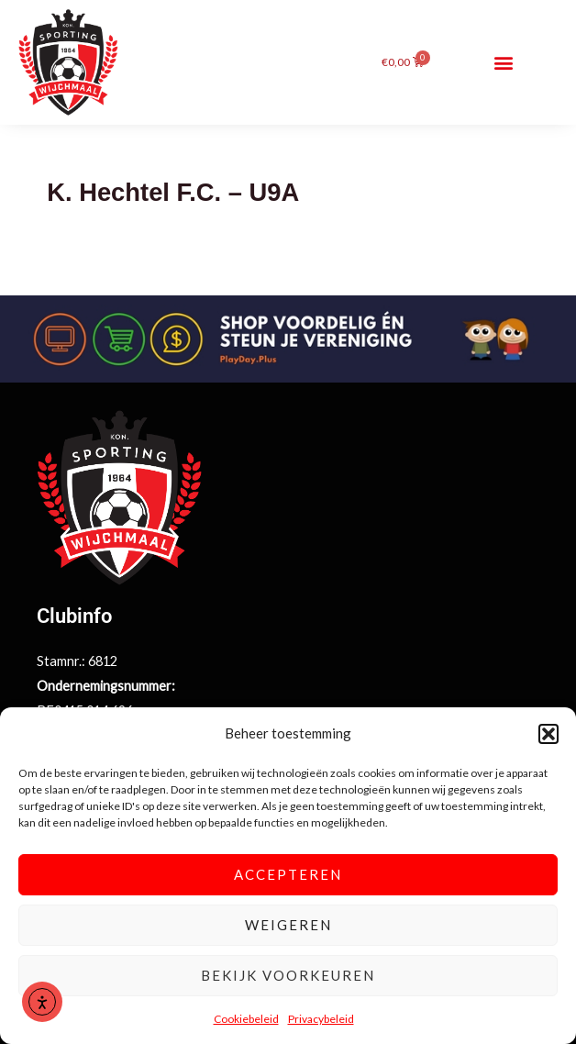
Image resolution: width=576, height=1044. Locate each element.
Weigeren (288, 924)
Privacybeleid (321, 1019)
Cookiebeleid (246, 1019)
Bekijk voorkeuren (288, 975)
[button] (548, 734)
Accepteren (288, 874)
